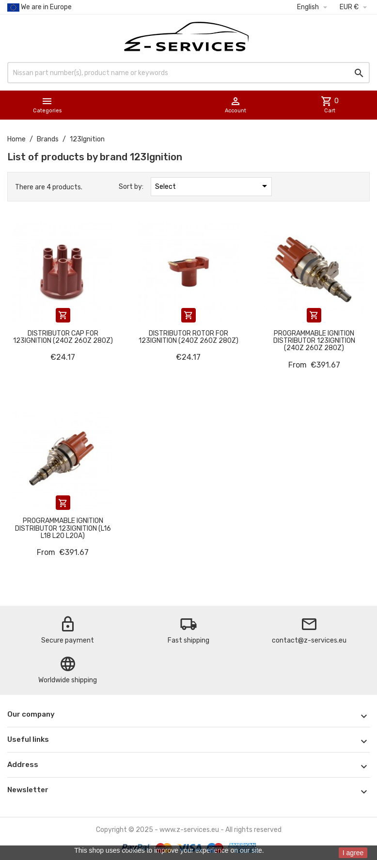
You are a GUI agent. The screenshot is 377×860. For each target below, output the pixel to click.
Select (212, 186)
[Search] (188, 72)
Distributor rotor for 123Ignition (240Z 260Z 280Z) (188, 337)
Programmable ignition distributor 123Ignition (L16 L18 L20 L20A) (63, 528)
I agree (353, 853)
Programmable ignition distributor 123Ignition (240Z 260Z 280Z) (314, 341)
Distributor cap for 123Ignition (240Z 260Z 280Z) (63, 337)
